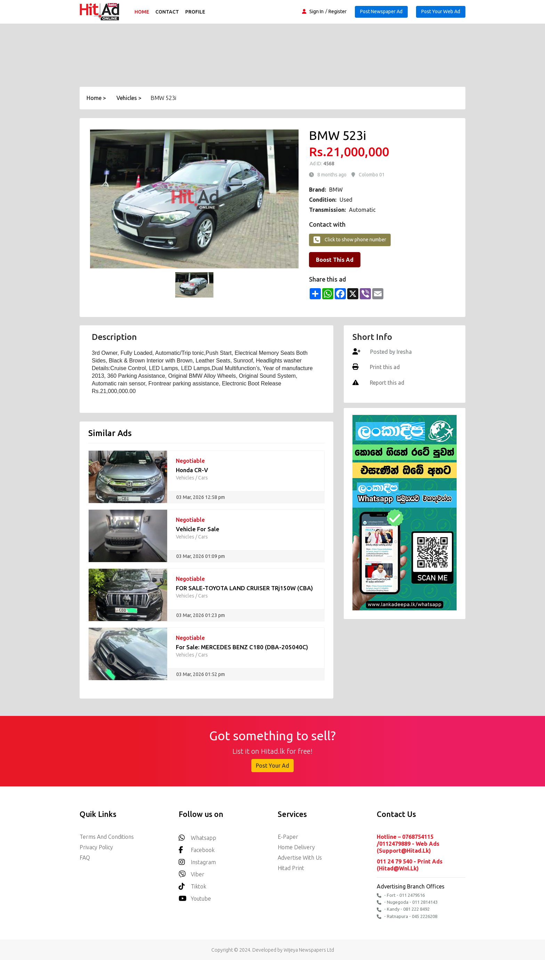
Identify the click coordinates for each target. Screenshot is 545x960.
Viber (191, 872)
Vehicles (185, 478)
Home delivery (296, 847)
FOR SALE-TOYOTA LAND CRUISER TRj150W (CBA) (244, 588)
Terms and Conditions (107, 837)
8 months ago (332, 174)
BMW (336, 189)
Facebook (196, 848)
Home (142, 12)
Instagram (197, 860)
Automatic (362, 210)
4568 (328, 163)
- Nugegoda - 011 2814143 (407, 901)
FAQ (85, 857)
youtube (195, 897)
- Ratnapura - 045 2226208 (407, 915)
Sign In (316, 11)
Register (337, 11)
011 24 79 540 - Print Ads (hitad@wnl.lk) (409, 864)
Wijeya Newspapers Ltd (309, 949)
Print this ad (384, 367)
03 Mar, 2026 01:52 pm (200, 674)
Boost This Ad (334, 260)
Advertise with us (300, 857)
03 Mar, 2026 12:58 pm (200, 497)
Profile (195, 12)
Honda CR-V (192, 470)
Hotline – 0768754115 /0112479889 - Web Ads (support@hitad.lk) (408, 844)
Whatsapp (197, 836)
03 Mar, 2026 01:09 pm (200, 556)
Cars (203, 478)
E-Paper (288, 837)
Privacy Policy (96, 847)
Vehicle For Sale (197, 529)
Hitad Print (291, 868)
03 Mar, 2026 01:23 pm (200, 615)
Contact (167, 12)
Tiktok (192, 884)
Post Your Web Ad (440, 11)
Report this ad (387, 382)
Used (346, 200)
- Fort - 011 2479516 (401, 895)
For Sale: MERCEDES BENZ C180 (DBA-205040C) (242, 647)
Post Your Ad (272, 765)
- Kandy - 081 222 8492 (403, 908)
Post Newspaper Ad (381, 11)
